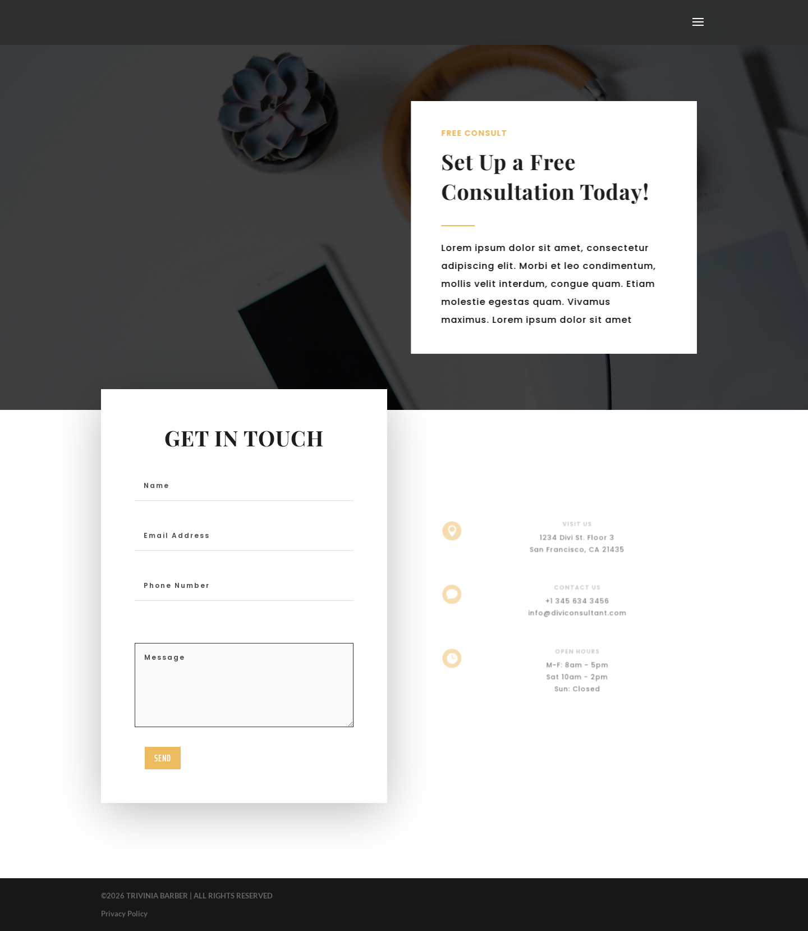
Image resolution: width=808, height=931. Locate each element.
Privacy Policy (124, 913)
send (162, 758)
